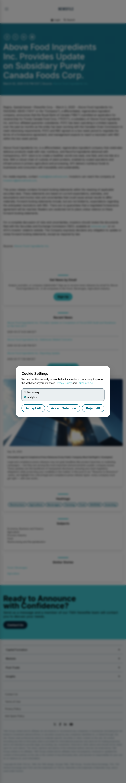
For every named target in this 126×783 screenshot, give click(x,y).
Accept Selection (63, 408)
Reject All (93, 408)
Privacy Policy (63, 383)
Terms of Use (85, 383)
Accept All (33, 408)
